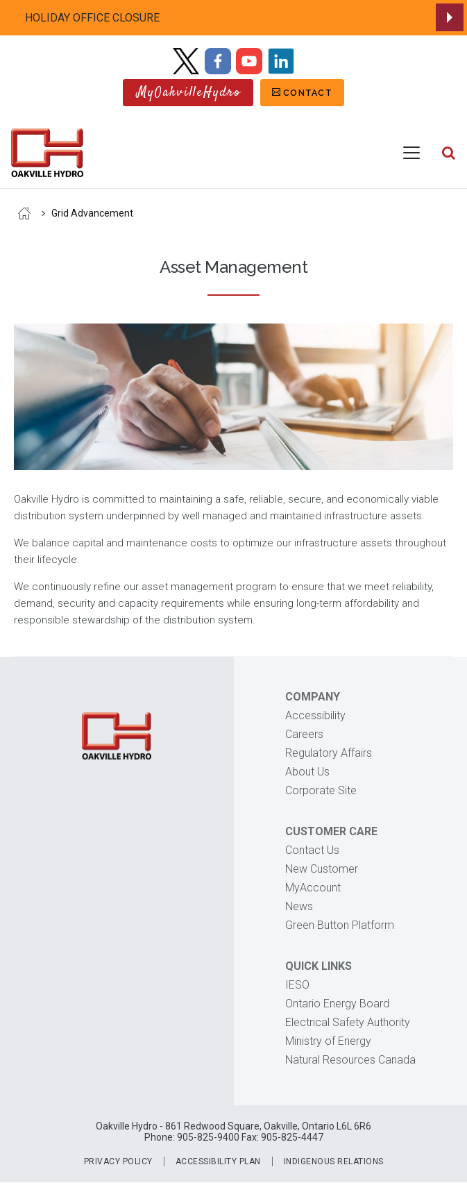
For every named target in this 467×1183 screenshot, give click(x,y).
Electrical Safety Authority (347, 1022)
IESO (297, 984)
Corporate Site (321, 790)
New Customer (321, 868)
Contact (307, 92)
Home (24, 213)
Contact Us (312, 850)
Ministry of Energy (328, 1041)
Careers (304, 734)
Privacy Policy (118, 1161)
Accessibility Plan (218, 1161)
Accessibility (315, 715)
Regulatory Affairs (328, 753)
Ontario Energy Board (337, 1003)
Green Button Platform (339, 925)
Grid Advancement (92, 213)
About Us (307, 771)
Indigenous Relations (334, 1161)
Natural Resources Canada (350, 1059)
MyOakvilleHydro (189, 92)
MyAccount (313, 887)
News (299, 906)
